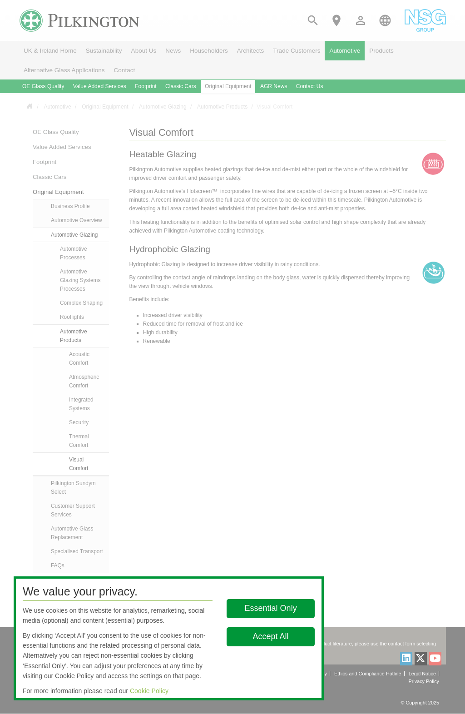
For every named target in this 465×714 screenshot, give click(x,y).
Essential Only (271, 608)
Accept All (271, 636)
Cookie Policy (149, 690)
